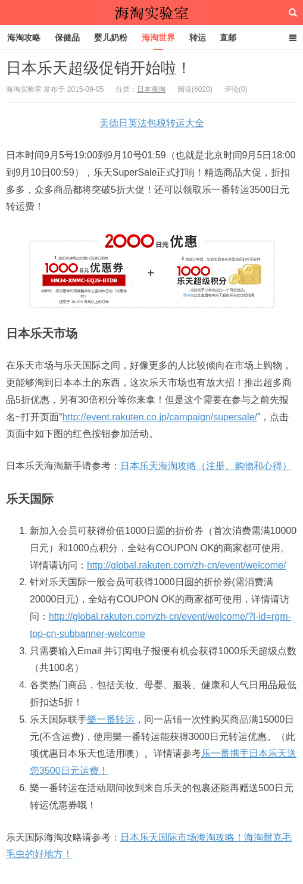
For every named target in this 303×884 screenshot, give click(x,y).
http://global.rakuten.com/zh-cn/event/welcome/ (186, 565)
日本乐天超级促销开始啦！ (99, 68)
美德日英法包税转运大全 (151, 123)
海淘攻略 (23, 37)
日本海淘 (151, 89)
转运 (197, 37)
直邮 (228, 37)
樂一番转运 (111, 719)
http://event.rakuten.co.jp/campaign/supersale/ (160, 417)
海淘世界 (158, 37)
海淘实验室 (152, 12)
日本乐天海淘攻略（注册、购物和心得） (206, 466)
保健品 (67, 37)
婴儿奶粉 (110, 37)
